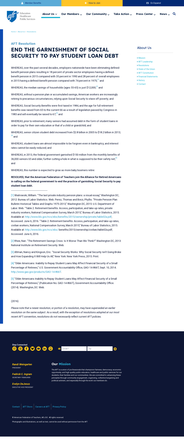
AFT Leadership (144, 62)
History (140, 80)
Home (15, 32)
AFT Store (27, 411)
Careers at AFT (42, 411)
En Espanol (153, 3)
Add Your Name (115, 353)
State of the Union (145, 69)
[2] (14, 245)
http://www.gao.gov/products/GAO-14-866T (38, 276)
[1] (14, 195)
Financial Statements (146, 76)
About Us (48, 13)
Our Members (70, 13)
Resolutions (33, 32)
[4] (14, 267)
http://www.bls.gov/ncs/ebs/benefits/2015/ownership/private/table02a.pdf (56, 221)
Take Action (121, 13)
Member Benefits (30, 3)
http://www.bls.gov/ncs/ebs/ (29, 233)
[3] (14, 256)
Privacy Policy (59, 411)
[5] (14, 283)
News (163, 13)
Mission (140, 58)
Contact (140, 84)
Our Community (96, 13)
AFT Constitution (144, 73)
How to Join (92, 3)
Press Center (144, 13)
